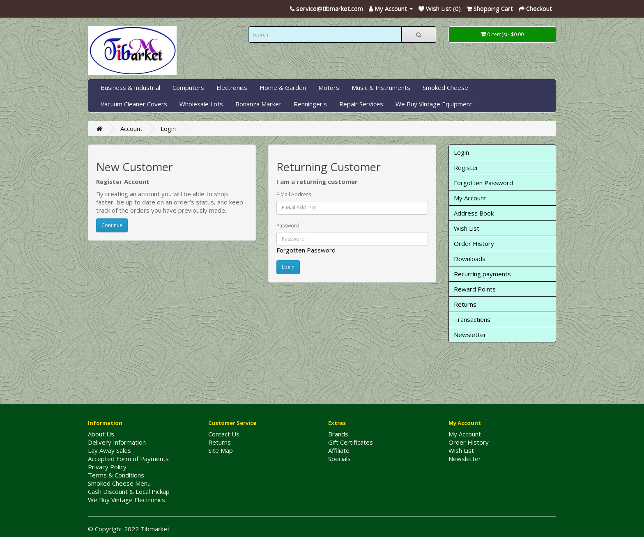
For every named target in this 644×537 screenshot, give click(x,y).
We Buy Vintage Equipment (434, 104)
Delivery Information (117, 442)
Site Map (220, 450)
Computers (188, 87)
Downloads (469, 259)
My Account (470, 198)
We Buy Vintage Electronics (126, 500)
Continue (111, 225)
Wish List (466, 228)
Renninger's (310, 104)
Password (287, 225)
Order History (474, 243)
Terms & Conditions (116, 475)
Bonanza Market (258, 104)
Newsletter (470, 334)
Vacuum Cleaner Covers (134, 104)
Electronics (231, 87)
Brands (338, 434)
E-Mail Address (293, 194)
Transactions (472, 319)
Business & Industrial (130, 87)
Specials (339, 458)
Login (168, 128)
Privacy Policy (107, 467)
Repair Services (361, 104)
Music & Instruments (381, 87)
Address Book (474, 213)
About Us (101, 434)
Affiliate (339, 450)
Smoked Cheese (445, 87)
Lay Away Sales (109, 450)
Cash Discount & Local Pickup (129, 491)
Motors (328, 87)
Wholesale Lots (201, 104)
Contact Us (223, 434)
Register (466, 167)
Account (131, 128)
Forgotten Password (306, 250)
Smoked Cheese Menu (119, 483)
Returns (465, 304)
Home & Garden (283, 87)
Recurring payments (482, 274)
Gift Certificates (350, 442)
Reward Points (475, 289)
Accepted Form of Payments (128, 458)
